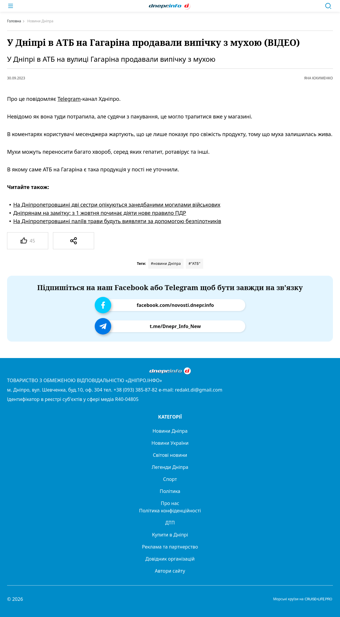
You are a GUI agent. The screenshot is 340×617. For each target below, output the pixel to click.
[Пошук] (328, 5)
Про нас (170, 503)
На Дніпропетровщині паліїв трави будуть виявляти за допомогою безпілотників (117, 221)
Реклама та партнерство (170, 547)
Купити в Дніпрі (170, 534)
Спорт (170, 479)
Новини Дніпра (169, 431)
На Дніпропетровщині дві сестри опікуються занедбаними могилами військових (116, 204)
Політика (170, 491)
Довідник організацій (170, 559)
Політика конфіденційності (170, 510)
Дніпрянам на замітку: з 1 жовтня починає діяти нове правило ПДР (99, 212)
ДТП (170, 522)
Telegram (69, 98)
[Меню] (10, 5)
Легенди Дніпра (170, 467)
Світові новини (170, 455)
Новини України (170, 443)
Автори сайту (170, 571)
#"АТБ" (195, 263)
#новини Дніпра (166, 263)
